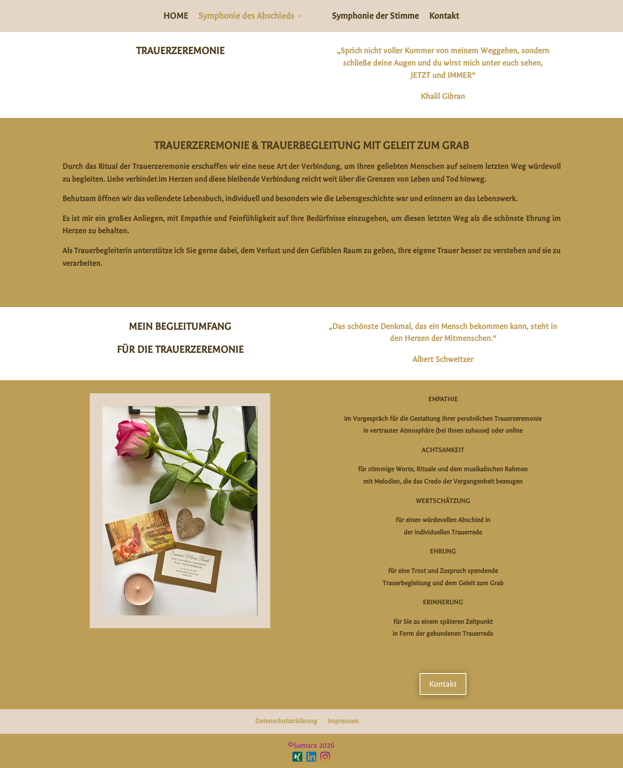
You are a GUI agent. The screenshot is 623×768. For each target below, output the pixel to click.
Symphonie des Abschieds (246, 17)
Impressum (343, 721)
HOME (175, 17)
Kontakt (444, 17)
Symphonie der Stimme (375, 17)
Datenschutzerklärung (286, 721)
